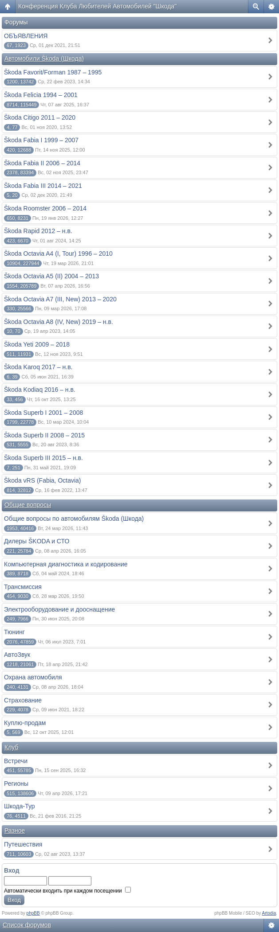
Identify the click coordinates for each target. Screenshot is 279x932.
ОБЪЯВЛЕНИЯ (25, 35)
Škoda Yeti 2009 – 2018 (37, 344)
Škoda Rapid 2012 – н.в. (38, 230)
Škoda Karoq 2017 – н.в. (38, 366)
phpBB (33, 913)
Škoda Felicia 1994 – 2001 (41, 94)
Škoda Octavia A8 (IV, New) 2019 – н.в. (58, 321)
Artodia (269, 913)
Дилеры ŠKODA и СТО (36, 541)
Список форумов (27, 924)
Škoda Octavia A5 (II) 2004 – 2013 (51, 276)
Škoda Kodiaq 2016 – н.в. (39, 389)
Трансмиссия (23, 586)
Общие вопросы (27, 504)
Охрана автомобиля (33, 677)
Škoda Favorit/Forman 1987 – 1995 (53, 72)
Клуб (11, 747)
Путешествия (23, 844)
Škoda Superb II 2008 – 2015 (44, 435)
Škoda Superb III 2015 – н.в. (43, 457)
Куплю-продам (25, 722)
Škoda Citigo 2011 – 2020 (39, 117)
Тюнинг (14, 632)
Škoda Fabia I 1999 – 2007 (41, 140)
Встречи (16, 760)
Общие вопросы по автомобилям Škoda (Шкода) (74, 518)
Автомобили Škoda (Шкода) (44, 58)
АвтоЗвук (17, 654)
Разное (14, 830)
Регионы (16, 783)
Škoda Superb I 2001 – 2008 (43, 412)
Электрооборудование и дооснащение (59, 609)
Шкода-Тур (19, 806)
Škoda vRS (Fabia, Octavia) (42, 480)
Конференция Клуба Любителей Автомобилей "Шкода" (97, 6)
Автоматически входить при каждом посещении (67, 891)
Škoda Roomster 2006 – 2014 (45, 208)
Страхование (23, 700)
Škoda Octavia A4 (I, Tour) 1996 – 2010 (58, 253)
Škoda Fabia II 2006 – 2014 (42, 163)
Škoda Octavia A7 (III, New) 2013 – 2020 (60, 299)
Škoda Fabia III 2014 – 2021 (43, 185)
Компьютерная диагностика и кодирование (66, 564)
